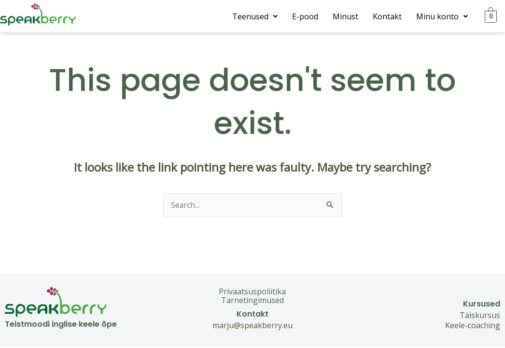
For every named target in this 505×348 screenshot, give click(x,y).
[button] (255, 16)
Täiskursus (480, 315)
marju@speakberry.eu (252, 325)
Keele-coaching (472, 325)
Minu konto (442, 16)
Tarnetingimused (252, 300)
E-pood (305, 16)
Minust (345, 16)
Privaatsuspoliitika (252, 291)
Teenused (255, 16)
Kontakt (387, 16)
